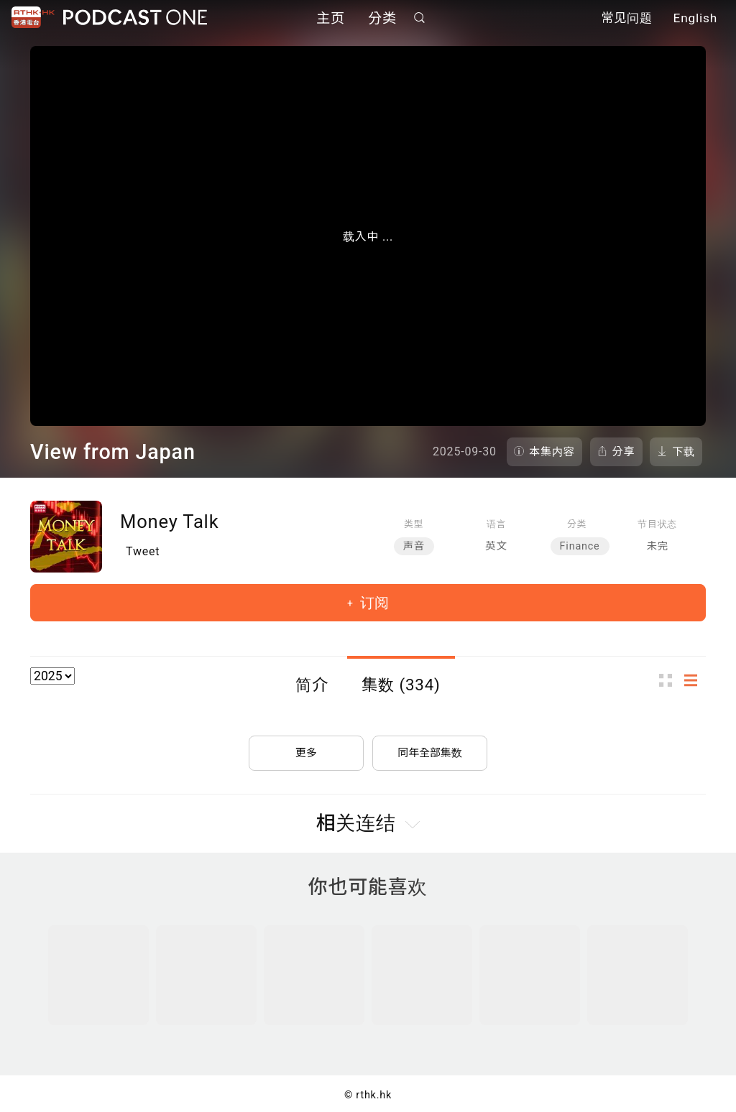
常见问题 (627, 20)
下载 (683, 451)
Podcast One (135, 19)
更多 (306, 747)
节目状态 (657, 524)
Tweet (143, 551)
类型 (413, 524)
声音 (414, 546)
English (695, 20)
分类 (382, 19)
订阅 (372, 602)
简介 (311, 684)
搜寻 (419, 19)
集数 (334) (401, 684)
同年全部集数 (429, 747)
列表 (695, 679)
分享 (623, 451)
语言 (496, 524)
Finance (580, 546)
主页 (330, 19)
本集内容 (552, 451)
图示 (670, 679)
